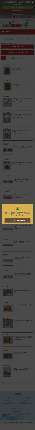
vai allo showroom (17, 220)
